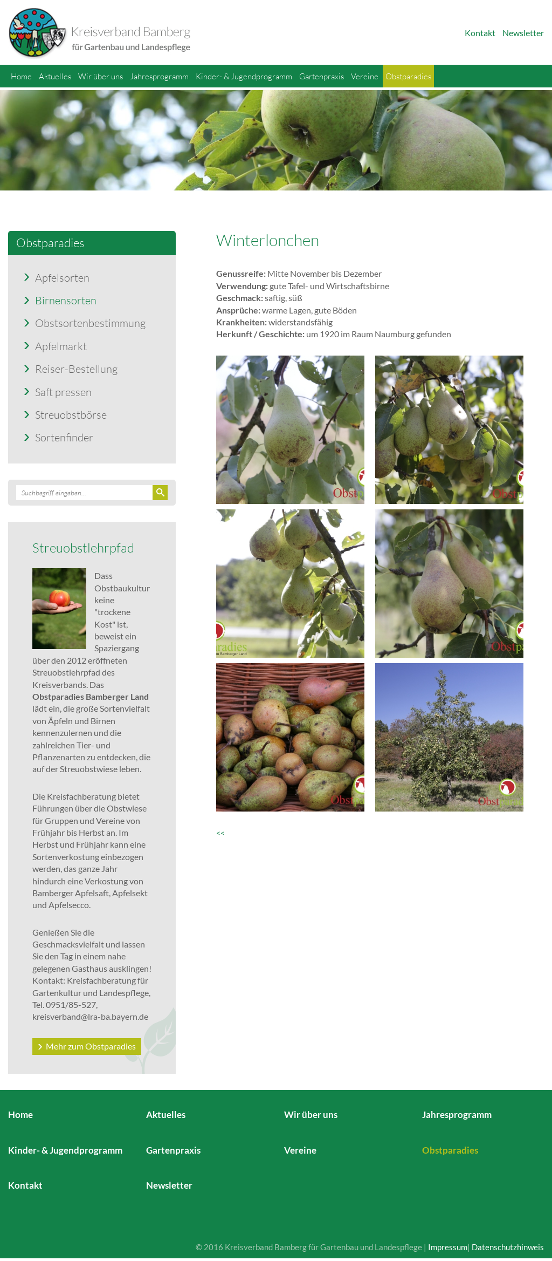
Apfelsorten (62, 277)
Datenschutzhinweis (508, 1247)
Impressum (447, 1247)
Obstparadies (408, 76)
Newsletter (523, 33)
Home (21, 76)
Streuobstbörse (71, 414)
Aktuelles (55, 76)
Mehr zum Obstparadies (91, 1046)
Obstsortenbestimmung (90, 323)
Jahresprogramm (159, 76)
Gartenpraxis (321, 76)
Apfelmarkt (61, 346)
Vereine (364, 76)
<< (223, 832)
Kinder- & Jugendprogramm (244, 76)
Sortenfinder (64, 437)
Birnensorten (65, 300)
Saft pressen (63, 392)
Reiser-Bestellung (76, 368)
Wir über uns (100, 76)
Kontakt (480, 33)
